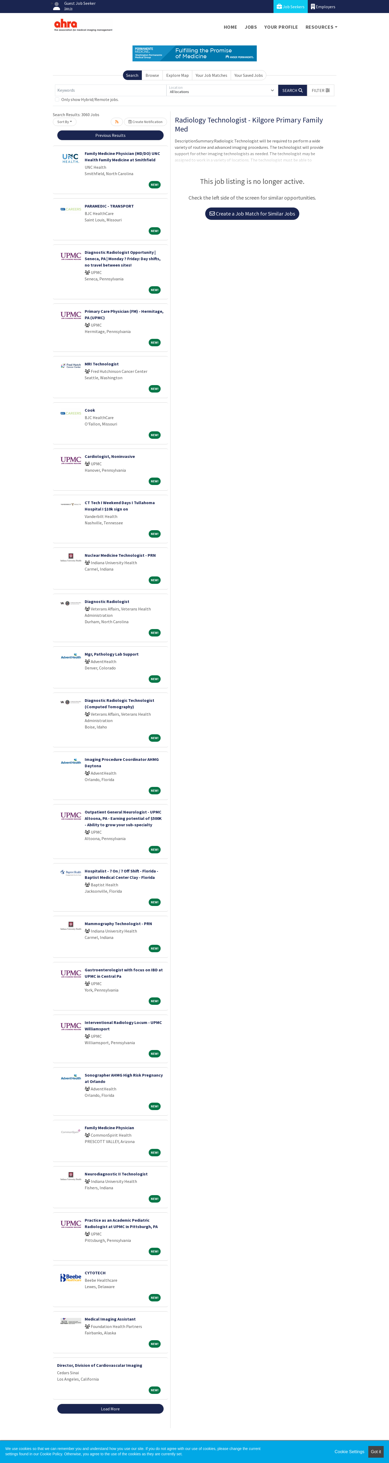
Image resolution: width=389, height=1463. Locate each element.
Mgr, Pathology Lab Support (112, 654)
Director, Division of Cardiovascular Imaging (99, 1365)
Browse (152, 75)
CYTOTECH (95, 1272)
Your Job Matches (211, 75)
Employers (323, 6)
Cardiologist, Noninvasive (110, 456)
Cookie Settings (349, 1451)
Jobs (251, 27)
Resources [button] (320, 27)
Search (132, 75)
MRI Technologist (102, 363)
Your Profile (281, 27)
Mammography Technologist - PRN (118, 923)
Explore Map (177, 75)
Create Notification (146, 121)
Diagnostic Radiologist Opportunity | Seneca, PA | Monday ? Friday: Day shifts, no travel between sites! (123, 259)
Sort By (63, 121)
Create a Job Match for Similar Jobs (252, 213)
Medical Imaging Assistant (110, 1319)
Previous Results (110, 135)
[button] (320, 90)
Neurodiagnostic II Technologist (116, 1174)
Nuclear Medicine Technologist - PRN (120, 555)
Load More (110, 1408)
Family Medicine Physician (109, 1127)
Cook (90, 410)
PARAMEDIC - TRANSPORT (109, 206)
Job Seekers (291, 6)
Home (230, 27)
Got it (376, 1451)
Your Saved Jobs (248, 75)
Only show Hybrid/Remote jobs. (90, 99)
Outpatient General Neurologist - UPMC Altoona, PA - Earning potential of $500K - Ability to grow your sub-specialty (123, 818)
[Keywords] (110, 90)
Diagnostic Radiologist (107, 601)
